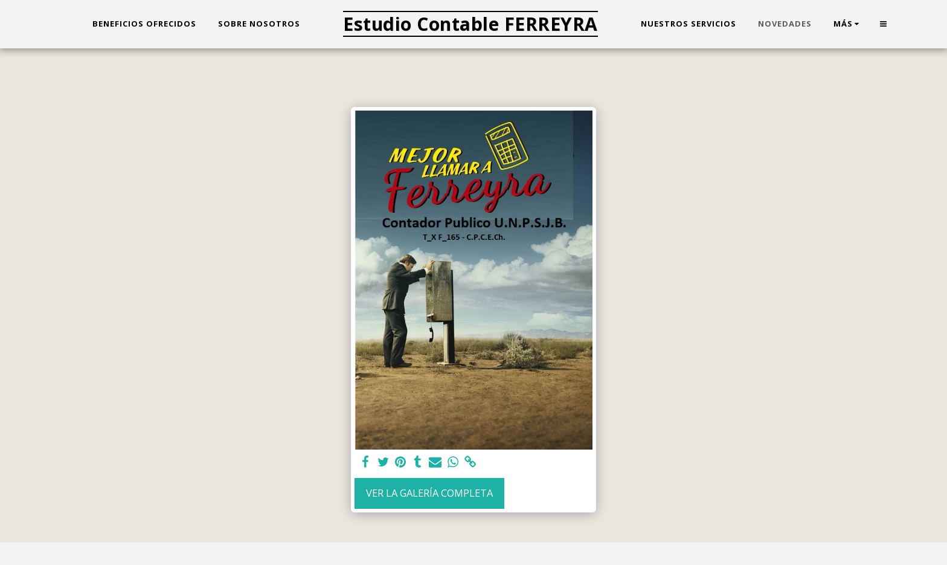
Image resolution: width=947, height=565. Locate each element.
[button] (883, 24)
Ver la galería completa (429, 493)
